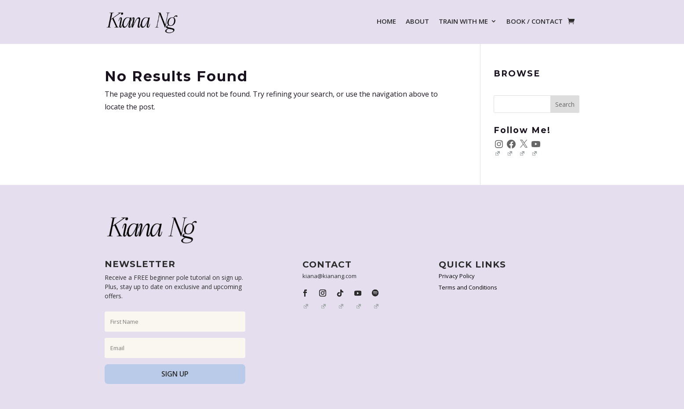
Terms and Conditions (468, 287)
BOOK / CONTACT (534, 21)
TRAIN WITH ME (463, 21)
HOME (386, 21)
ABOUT (417, 21)
